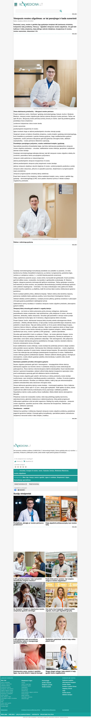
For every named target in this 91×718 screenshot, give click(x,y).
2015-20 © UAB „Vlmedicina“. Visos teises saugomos (35, 717)
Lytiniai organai (4, 695)
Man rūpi (26, 477)
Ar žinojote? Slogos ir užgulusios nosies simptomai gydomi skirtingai (29, 610)
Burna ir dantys (4, 704)
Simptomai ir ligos (63, 477)
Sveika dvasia (66, 692)
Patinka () (20, 461)
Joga (63, 690)
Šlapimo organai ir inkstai (7, 690)
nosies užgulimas (20, 473)
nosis (40, 470)
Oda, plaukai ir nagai (6, 696)
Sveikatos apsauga (49, 710)
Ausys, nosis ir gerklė (36, 477)
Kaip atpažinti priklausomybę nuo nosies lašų (61, 524)
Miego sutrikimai (25, 695)
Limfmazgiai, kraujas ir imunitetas (9, 698)
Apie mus (12, 714)
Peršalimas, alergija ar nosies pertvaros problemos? (29, 524)
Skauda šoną (25, 690)
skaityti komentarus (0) (20, 484)
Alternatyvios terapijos (69, 682)
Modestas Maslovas (61, 470)
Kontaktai (35, 714)
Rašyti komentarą (34, 484)
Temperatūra (24, 687)
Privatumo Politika (47, 714)
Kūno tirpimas (25, 689)
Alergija (23, 682)
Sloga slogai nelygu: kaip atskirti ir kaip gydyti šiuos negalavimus (61, 672)
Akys (2, 701)
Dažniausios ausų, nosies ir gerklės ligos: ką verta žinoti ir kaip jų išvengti (28, 672)
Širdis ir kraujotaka (5, 682)
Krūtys (2, 700)
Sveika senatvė (46, 686)
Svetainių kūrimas (64, 717)
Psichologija (45, 680)
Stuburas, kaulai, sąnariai (7, 692)
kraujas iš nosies (32, 470)
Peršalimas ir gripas (26, 685)
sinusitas (22, 470)
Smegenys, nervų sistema (7, 688)
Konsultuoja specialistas (22, 480)
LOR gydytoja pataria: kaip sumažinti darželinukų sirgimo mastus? (28, 579)
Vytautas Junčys (48, 470)
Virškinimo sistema (5, 685)
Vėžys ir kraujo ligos (26, 684)
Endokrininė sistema (6, 687)
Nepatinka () (29, 461)
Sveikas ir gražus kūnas (69, 686)
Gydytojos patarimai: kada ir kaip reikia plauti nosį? (60, 640)
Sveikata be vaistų (68, 678)
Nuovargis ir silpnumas (27, 697)
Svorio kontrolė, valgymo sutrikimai (30, 692)
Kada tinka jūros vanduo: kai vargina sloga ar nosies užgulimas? (59, 579)
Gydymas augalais (67, 680)
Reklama (74, 14)
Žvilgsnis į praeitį (47, 684)
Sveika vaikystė (46, 682)
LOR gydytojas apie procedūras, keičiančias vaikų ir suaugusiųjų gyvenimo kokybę (26, 641)
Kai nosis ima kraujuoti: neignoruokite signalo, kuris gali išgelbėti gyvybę (60, 610)
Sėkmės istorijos (67, 694)
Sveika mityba (66, 684)
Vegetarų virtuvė (67, 688)
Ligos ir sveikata (50, 477)
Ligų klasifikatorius (23, 714)
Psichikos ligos (4, 706)
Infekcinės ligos (25, 698)
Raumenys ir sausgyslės (7, 693)
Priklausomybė (25, 693)
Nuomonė (65, 710)
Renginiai (4, 710)
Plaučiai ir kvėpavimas (6, 684)
